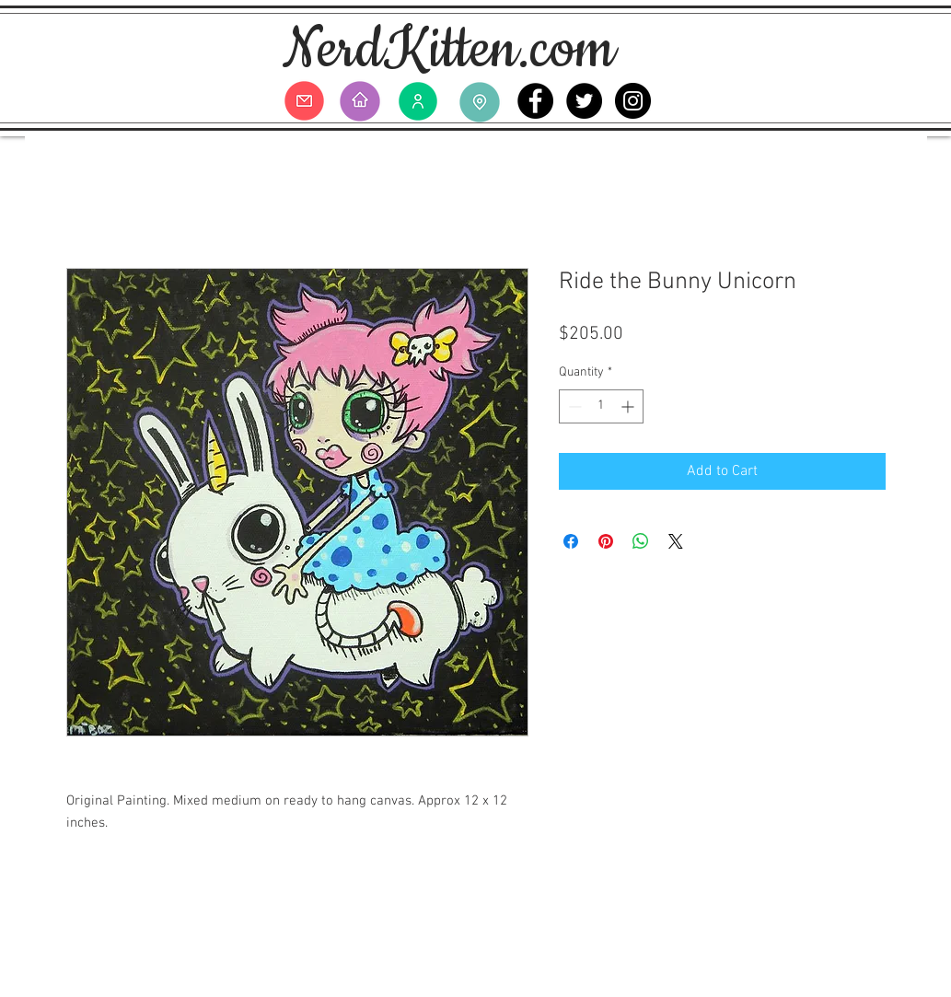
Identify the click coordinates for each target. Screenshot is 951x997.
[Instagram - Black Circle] (633, 101)
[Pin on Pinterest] (606, 541)
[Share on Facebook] (571, 541)
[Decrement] (573, 406)
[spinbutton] (601, 406)
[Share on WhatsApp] (641, 541)
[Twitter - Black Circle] (584, 101)
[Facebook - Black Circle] (535, 101)
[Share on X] (676, 541)
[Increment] (629, 406)
